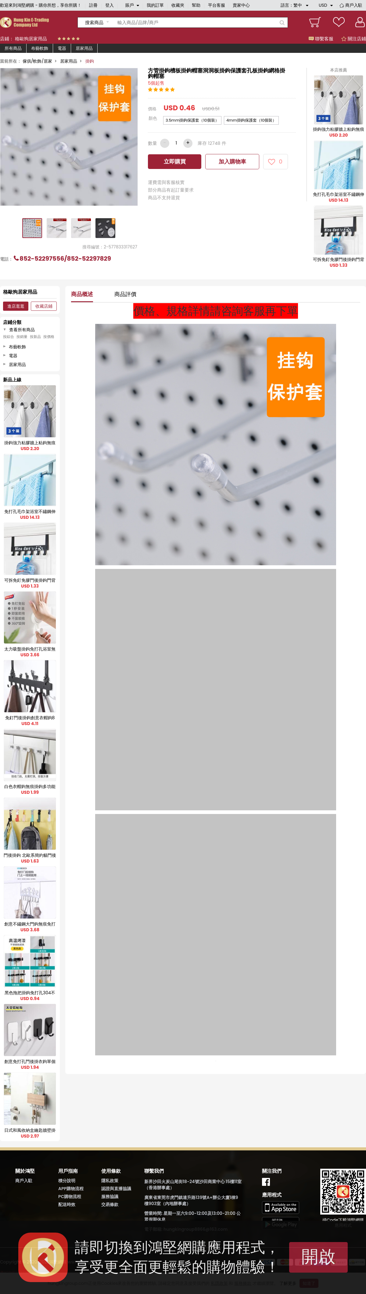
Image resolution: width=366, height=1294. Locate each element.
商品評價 (125, 294)
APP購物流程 (71, 1189)
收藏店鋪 (43, 306)
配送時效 (66, 1204)
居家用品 (84, 48)
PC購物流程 (69, 1196)
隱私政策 (109, 1181)
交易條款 (109, 1204)
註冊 (93, 5)
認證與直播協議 (116, 1189)
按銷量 (21, 337)
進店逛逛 (15, 306)
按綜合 (8, 337)
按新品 (35, 337)
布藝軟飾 (39, 48)
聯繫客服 (321, 38)
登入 (109, 5)
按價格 (48, 337)
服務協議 (109, 1196)
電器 (62, 48)
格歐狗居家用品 (31, 38)
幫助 (196, 5)
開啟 (318, 1257)
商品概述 (82, 294)
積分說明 (66, 1181)
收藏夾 (177, 5)
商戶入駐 (353, 5)
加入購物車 (232, 161)
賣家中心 (241, 5)
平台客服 (216, 5)
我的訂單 (155, 5)
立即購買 (175, 161)
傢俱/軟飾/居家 (37, 61)
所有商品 (13, 48)
